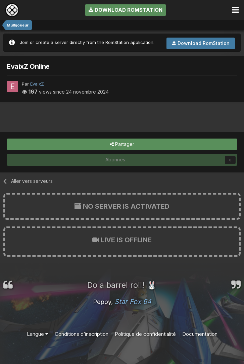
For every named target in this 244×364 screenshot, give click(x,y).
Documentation (199, 334)
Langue (37, 334)
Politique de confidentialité (145, 334)
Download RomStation (125, 10)
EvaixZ (37, 84)
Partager (122, 144)
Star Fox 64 (132, 302)
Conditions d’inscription (81, 334)
